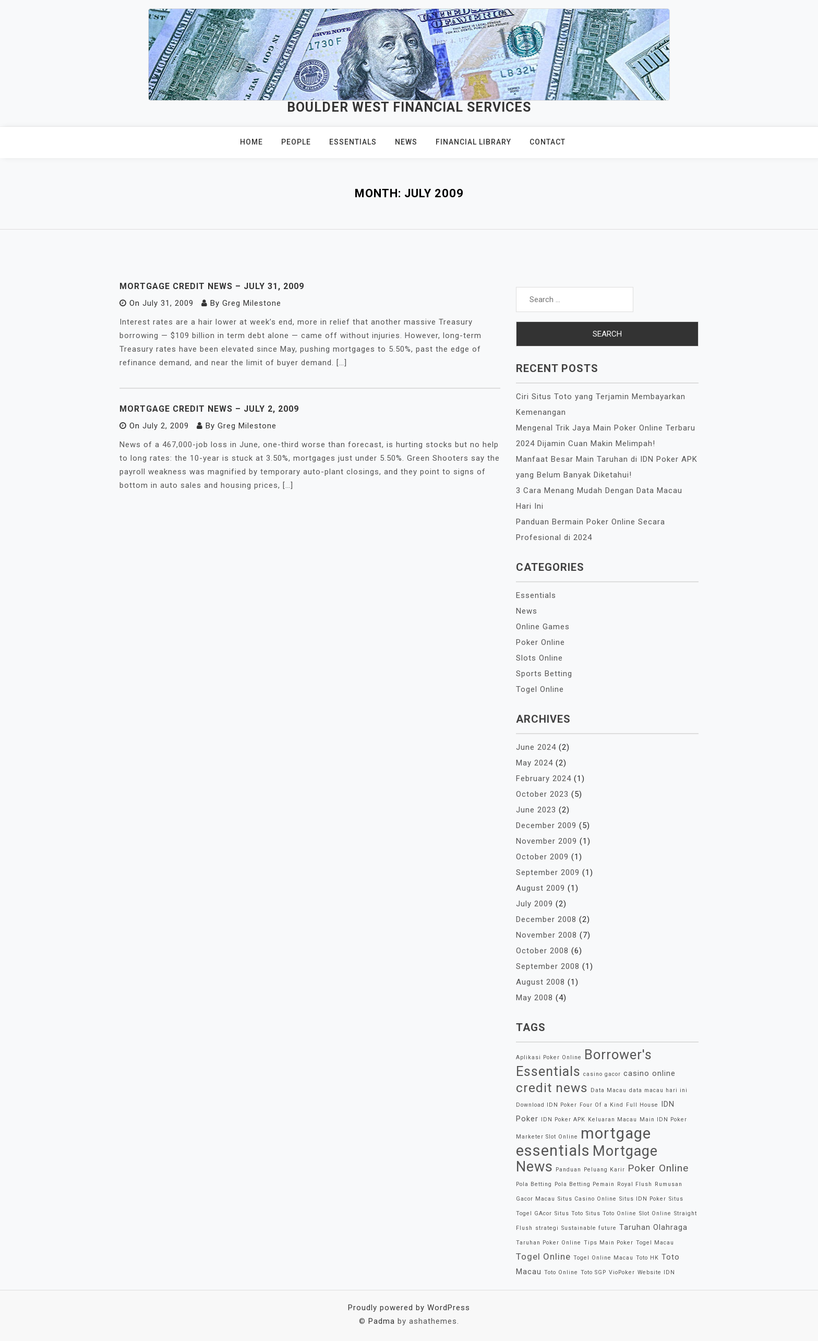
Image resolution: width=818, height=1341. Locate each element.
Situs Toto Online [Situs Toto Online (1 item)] (611, 1213)
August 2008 (540, 982)
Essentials (353, 142)
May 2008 (534, 997)
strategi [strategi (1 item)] (547, 1228)
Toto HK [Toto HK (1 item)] (647, 1257)
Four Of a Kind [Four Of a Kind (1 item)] (601, 1104)
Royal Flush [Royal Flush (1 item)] (634, 1184)
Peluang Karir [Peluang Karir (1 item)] (604, 1169)
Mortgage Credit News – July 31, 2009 (211, 286)
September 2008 (548, 966)
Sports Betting (544, 673)
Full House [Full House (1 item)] (642, 1104)
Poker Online (540, 642)
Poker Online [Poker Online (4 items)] (658, 1168)
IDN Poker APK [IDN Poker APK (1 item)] (563, 1119)
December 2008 (546, 919)
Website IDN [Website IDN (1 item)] (656, 1272)
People (296, 142)
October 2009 (542, 856)
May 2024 (534, 763)
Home (251, 142)
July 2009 (534, 903)
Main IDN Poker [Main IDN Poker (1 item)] (663, 1119)
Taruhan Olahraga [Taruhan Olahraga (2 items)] (653, 1227)
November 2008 (546, 935)
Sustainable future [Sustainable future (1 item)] (589, 1228)
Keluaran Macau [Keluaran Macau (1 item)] (612, 1119)
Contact (548, 142)
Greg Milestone (251, 303)
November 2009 (546, 841)
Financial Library (473, 142)
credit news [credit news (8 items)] (552, 1087)
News (406, 142)
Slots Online (539, 658)
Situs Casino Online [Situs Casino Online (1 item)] (587, 1198)
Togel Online (540, 689)
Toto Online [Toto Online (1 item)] (561, 1272)
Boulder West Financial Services (409, 107)
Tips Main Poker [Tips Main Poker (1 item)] (608, 1242)
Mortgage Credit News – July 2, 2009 (209, 409)
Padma (381, 1321)
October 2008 (542, 950)
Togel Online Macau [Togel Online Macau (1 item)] (603, 1257)
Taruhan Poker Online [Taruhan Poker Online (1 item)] (548, 1242)
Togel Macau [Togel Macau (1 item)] (655, 1242)
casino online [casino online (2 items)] (649, 1073)
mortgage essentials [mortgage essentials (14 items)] (583, 1141)
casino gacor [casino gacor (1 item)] (602, 1074)
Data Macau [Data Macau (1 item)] (609, 1090)
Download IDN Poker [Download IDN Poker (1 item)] (546, 1104)
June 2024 (536, 747)
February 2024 (543, 778)
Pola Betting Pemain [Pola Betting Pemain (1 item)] (585, 1184)
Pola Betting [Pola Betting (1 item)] (534, 1184)
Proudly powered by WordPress (409, 1307)
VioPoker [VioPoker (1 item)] (622, 1272)
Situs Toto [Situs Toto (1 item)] (569, 1213)
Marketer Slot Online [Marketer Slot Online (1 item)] (547, 1136)
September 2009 (548, 872)
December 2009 (546, 825)
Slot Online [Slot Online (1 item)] (655, 1213)
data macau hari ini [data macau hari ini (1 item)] (658, 1090)
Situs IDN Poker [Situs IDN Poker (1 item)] (642, 1198)
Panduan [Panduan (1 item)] (568, 1169)
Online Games (543, 626)
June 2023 (536, 810)
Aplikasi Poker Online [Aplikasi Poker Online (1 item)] (549, 1057)
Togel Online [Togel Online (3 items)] (543, 1256)
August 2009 (540, 888)
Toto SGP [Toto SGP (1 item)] (593, 1272)
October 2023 (542, 794)
